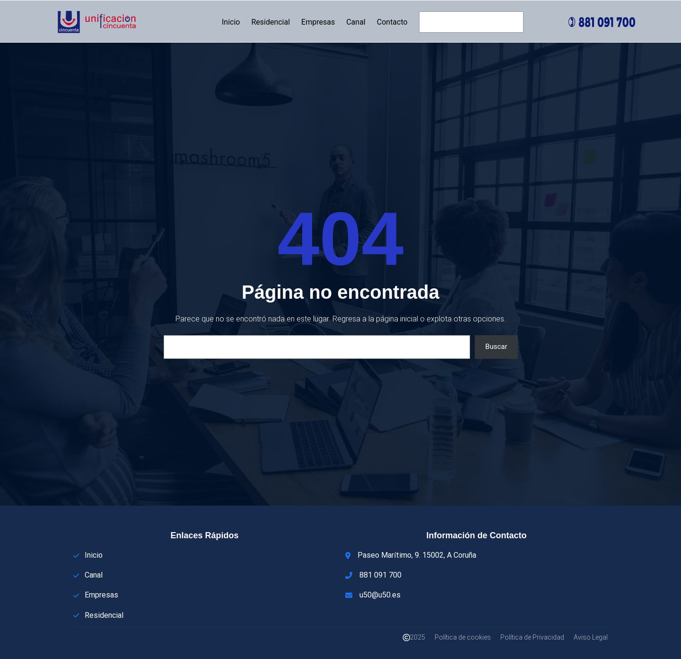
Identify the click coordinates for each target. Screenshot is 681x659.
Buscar (496, 346)
